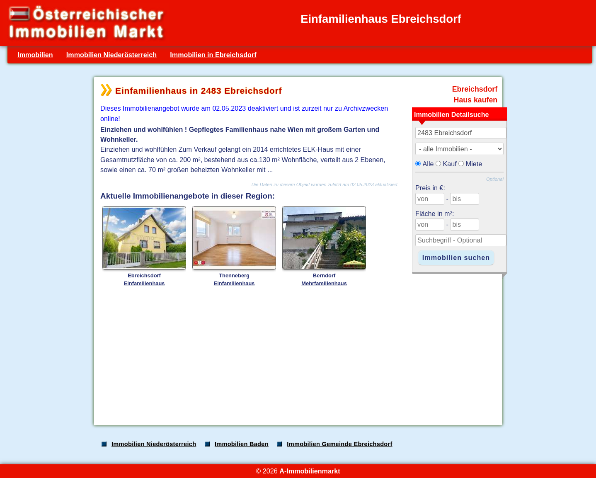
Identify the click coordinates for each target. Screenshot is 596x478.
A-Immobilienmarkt (309, 471)
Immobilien (35, 54)
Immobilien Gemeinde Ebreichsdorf (339, 444)
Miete (474, 163)
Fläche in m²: (434, 213)
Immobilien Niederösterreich (111, 54)
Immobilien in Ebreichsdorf (213, 54)
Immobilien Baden (242, 444)
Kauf (450, 163)
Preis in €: (430, 188)
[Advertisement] (297, 354)
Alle (428, 163)
